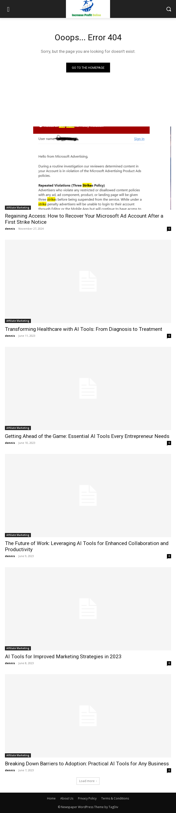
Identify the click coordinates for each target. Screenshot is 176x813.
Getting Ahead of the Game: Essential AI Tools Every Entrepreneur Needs (87, 436)
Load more (88, 781)
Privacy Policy (87, 798)
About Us (66, 798)
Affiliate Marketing (17, 207)
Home (51, 798)
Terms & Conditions (115, 798)
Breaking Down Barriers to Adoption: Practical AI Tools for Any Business (87, 764)
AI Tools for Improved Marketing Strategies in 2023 (63, 656)
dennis (10, 228)
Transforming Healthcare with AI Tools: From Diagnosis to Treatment (83, 329)
